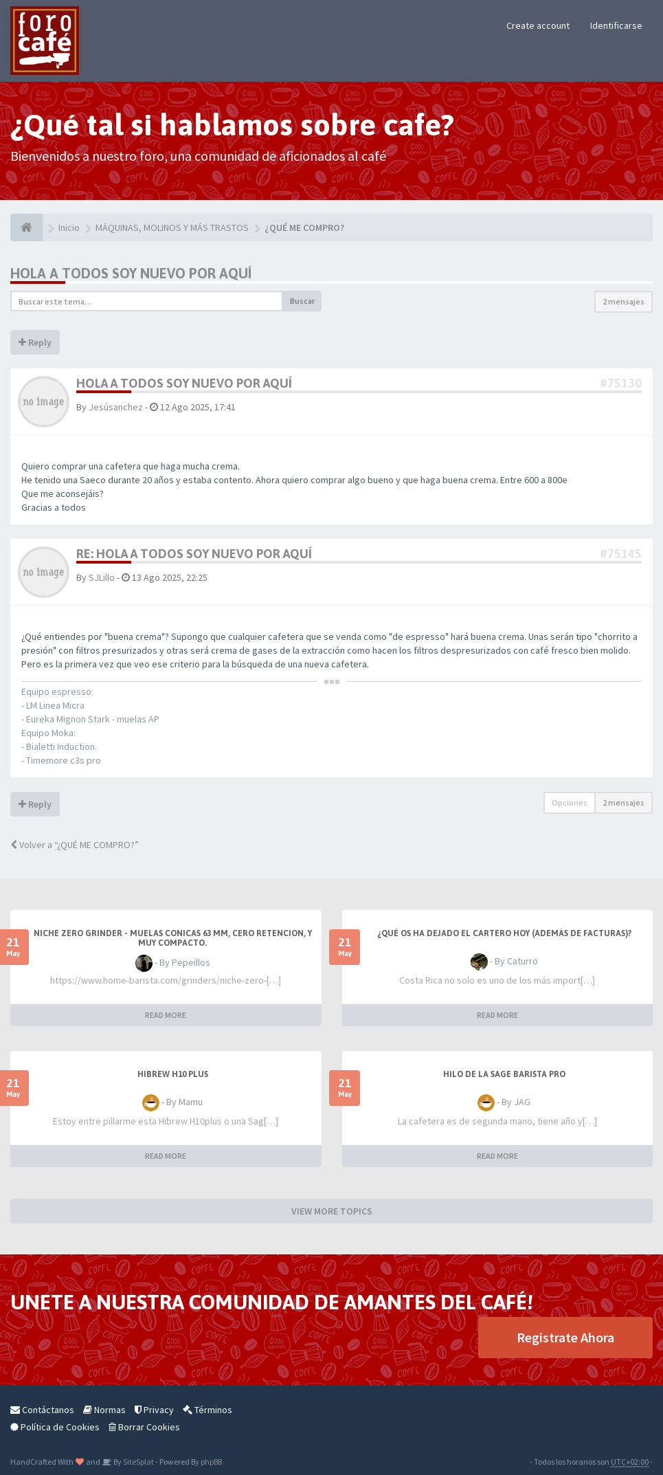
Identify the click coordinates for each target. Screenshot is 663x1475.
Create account (538, 25)
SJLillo (102, 577)
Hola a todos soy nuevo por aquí (130, 273)
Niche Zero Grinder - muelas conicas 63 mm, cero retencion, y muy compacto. (173, 938)
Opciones (569, 802)
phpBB (211, 1461)
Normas (104, 1410)
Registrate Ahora (565, 1337)
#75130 (621, 383)
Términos (207, 1410)
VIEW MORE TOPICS (331, 1211)
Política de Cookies (55, 1427)
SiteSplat (138, 1461)
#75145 (621, 553)
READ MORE (165, 1015)
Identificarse (616, 25)
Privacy (154, 1410)
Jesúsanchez (116, 407)
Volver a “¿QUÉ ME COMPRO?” (74, 845)
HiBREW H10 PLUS (172, 1074)
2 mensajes (623, 301)
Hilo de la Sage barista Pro (504, 1074)
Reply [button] (35, 342)
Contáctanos (42, 1410)
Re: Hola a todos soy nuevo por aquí (194, 553)
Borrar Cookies (144, 1427)
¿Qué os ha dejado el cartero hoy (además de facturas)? (504, 933)
